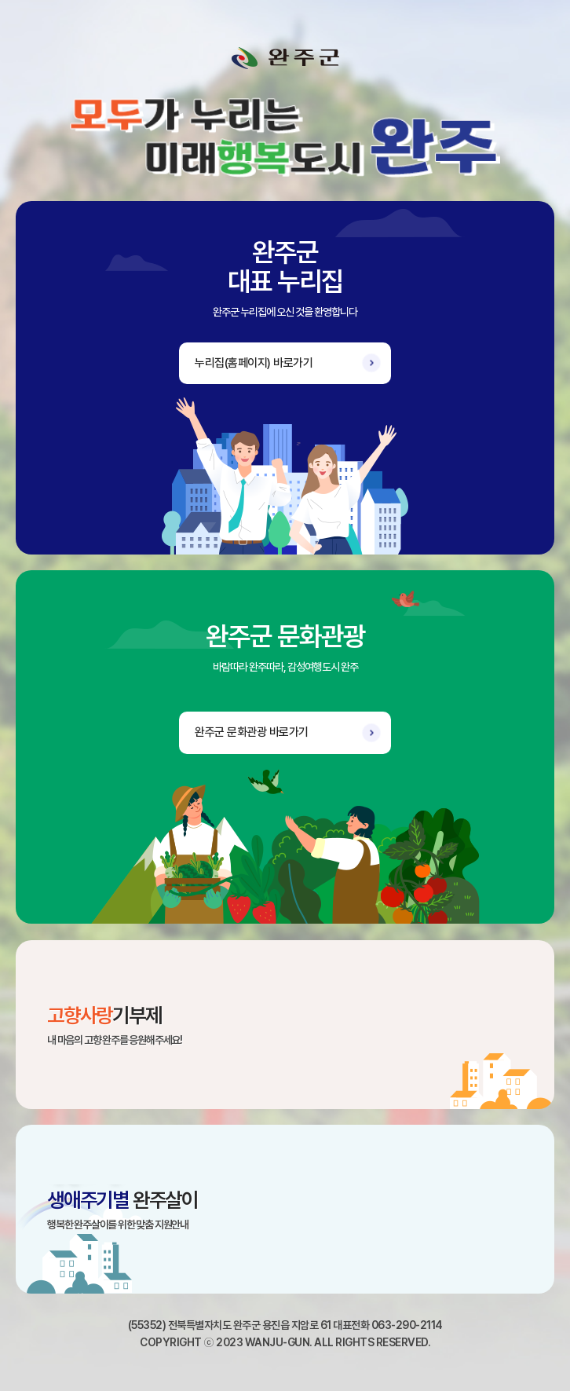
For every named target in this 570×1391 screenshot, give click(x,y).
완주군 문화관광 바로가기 (252, 732)
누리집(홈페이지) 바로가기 (253, 363)
